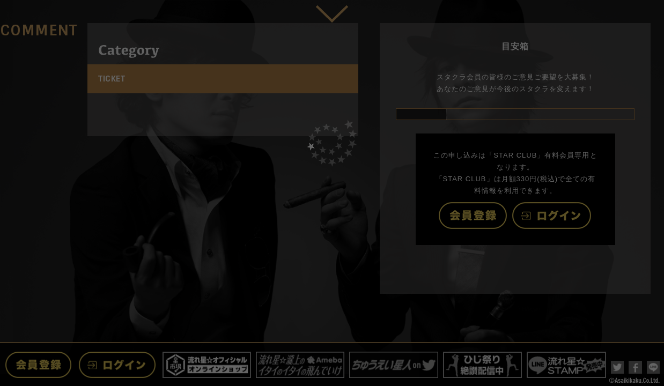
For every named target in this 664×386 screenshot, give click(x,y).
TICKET (111, 78)
